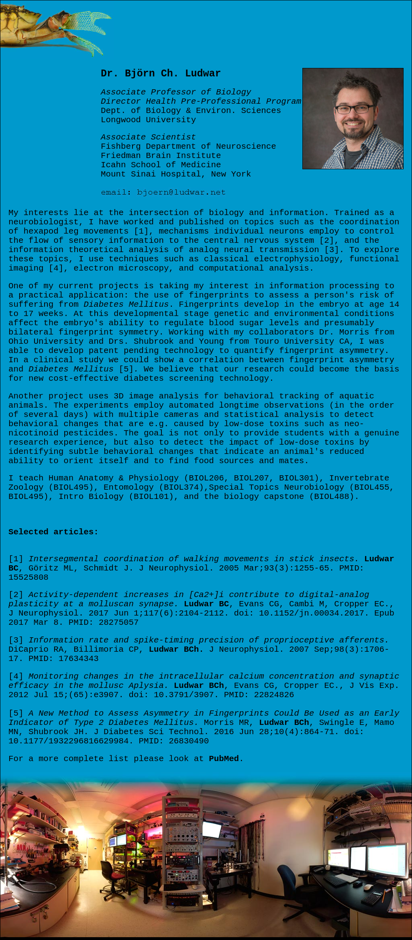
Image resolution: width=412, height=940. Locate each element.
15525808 (28, 577)
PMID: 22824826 (259, 695)
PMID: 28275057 (104, 622)
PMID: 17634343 (64, 658)
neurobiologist (43, 222)
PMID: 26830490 (174, 741)
